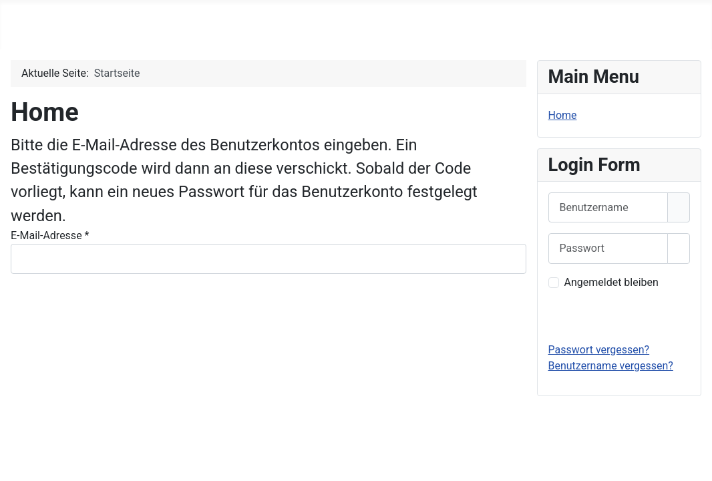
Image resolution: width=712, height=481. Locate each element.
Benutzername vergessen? (610, 365)
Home (562, 115)
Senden (39, 321)
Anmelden (619, 315)
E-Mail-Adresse (50, 235)
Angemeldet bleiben (611, 282)
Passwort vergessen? (599, 349)
